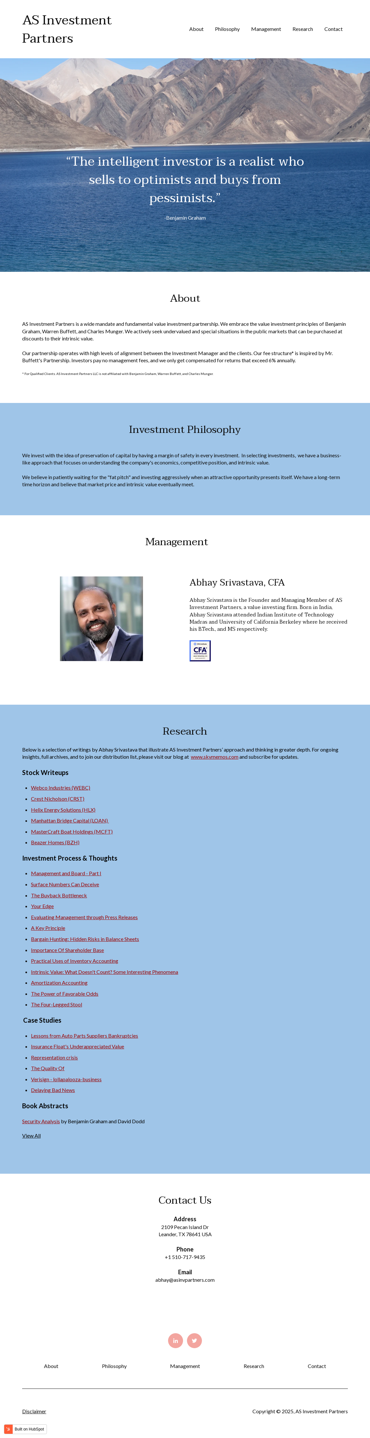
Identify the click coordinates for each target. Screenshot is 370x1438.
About (196, 29)
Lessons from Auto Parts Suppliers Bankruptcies (84, 1035)
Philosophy (227, 29)
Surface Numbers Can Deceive (65, 884)
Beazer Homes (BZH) (55, 842)
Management (266, 29)
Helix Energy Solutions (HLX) (63, 810)
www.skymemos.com (214, 757)
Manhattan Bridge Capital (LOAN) (70, 820)
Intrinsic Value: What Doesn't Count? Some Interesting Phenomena (104, 972)
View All (31, 1135)
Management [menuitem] (185, 1366)
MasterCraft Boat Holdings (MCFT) (72, 831)
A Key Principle (48, 928)
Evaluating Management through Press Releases (84, 917)
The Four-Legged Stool (56, 1004)
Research (302, 29)
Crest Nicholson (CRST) (57, 798)
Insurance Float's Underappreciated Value (77, 1046)
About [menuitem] (51, 1366)
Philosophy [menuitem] (114, 1366)
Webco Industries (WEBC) (60, 787)
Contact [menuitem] (317, 1366)
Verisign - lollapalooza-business (66, 1079)
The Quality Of (47, 1068)
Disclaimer (34, 1411)
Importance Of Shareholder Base (67, 950)
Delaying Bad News (53, 1090)
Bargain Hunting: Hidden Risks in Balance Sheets (85, 939)
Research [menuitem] (254, 1366)
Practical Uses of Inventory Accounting (74, 961)
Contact (333, 29)
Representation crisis (54, 1057)
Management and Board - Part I (66, 873)
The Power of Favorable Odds (64, 993)
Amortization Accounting (59, 982)
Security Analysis (41, 1121)
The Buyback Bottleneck (59, 895)
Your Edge (42, 906)
